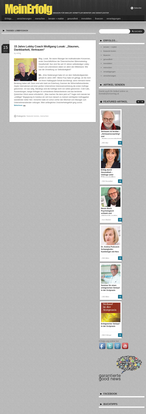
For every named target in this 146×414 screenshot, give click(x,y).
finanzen (99, 18)
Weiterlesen (18, 105)
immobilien (86, 18)
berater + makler (56, 18)
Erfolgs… (9, 18)
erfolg (18, 53)
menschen (40, 18)
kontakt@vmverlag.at (109, 93)
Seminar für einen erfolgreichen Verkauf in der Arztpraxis (110, 287)
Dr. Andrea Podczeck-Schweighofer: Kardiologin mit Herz (110, 249)
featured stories (33, 116)
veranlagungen (114, 18)
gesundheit (72, 18)
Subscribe (137, 8)
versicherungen (24, 18)
